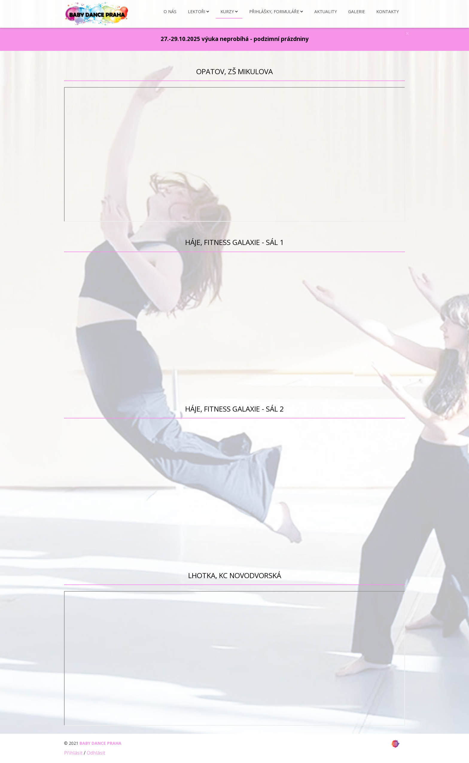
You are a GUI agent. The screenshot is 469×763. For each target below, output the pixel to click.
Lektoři (196, 11)
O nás (170, 11)
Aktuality (325, 11)
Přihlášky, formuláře (274, 11)
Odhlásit (96, 753)
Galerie (356, 11)
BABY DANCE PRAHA (100, 743)
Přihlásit (73, 753)
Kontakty (387, 11)
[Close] (407, 33)
